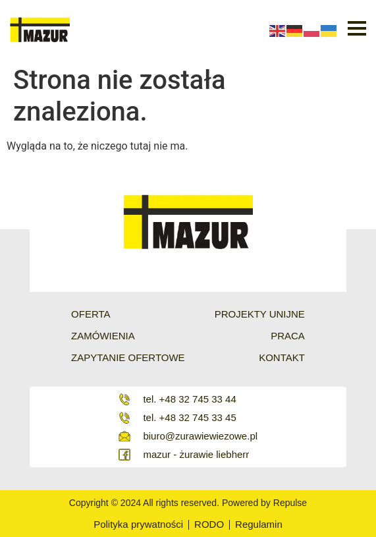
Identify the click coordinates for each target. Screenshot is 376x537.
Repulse (290, 502)
